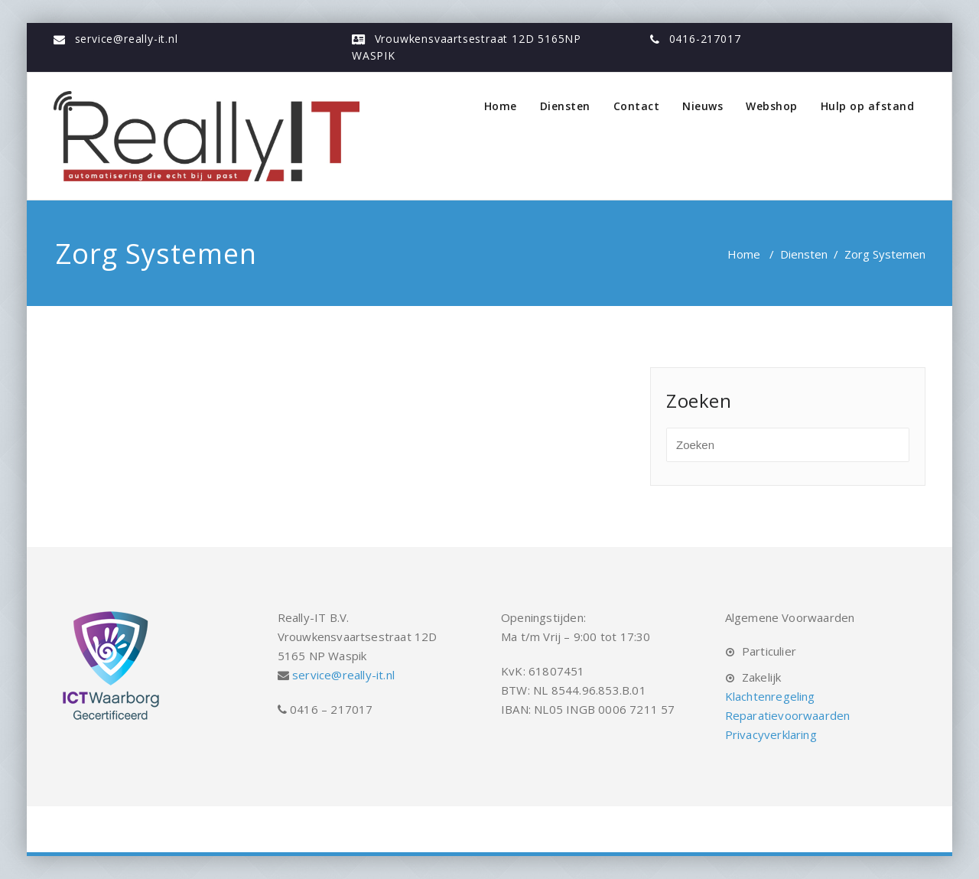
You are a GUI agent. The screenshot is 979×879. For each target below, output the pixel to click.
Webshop (772, 106)
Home (500, 106)
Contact (636, 106)
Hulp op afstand (868, 106)
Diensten (565, 106)
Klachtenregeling (770, 696)
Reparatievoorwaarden (788, 715)
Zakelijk (762, 677)
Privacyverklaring (771, 734)
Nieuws (702, 106)
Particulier (769, 651)
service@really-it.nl (126, 38)
